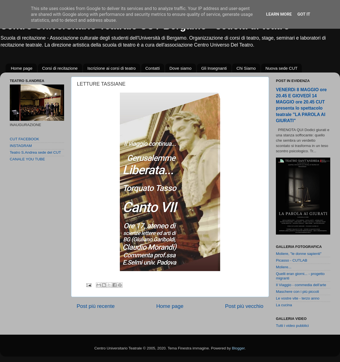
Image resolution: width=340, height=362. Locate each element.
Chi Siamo (246, 68)
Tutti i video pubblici (292, 326)
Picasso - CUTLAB (291, 260)
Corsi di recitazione (60, 68)
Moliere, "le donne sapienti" (298, 254)
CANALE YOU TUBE (27, 159)
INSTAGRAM (21, 146)
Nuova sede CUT (281, 68)
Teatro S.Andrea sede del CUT (35, 152)
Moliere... (284, 267)
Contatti (152, 68)
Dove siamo (180, 68)
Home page (22, 68)
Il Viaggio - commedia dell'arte (301, 285)
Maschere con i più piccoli (297, 291)
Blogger (238, 348)
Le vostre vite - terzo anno (297, 298)
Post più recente (96, 306)
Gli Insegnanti (214, 68)
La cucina (284, 305)
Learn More (279, 14)
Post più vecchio (244, 306)
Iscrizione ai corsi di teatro (111, 68)
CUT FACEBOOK (24, 139)
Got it (303, 14)
